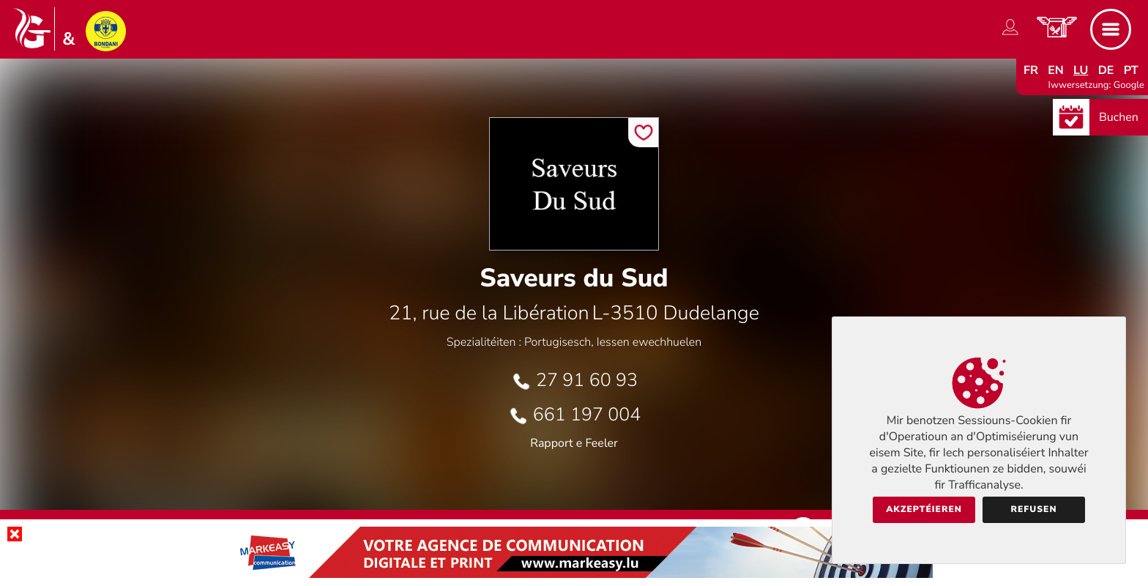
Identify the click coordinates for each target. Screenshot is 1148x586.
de (1106, 70)
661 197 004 (587, 414)
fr (1031, 70)
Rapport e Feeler (574, 443)
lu (1080, 70)
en (1056, 70)
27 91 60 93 (587, 380)
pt (1131, 70)
